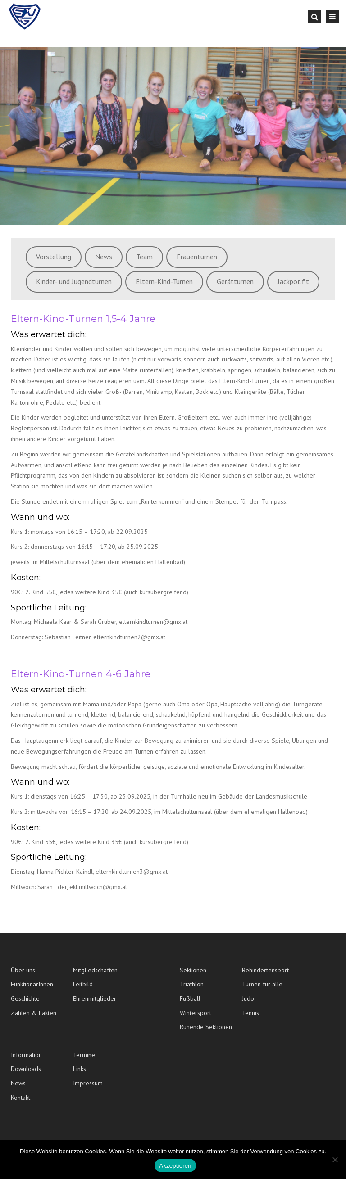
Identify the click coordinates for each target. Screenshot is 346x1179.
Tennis (250, 1013)
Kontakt (20, 1097)
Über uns (23, 970)
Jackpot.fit (293, 281)
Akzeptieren (175, 1165)
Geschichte (25, 998)
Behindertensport (265, 970)
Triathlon (192, 984)
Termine (84, 1055)
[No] (334, 1159)
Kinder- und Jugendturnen (74, 281)
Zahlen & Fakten (33, 1013)
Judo (248, 998)
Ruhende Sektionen (206, 1027)
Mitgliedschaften (95, 970)
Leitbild (83, 984)
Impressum (88, 1083)
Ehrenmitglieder (94, 998)
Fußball (190, 998)
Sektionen (193, 970)
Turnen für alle (262, 984)
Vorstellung (53, 256)
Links (79, 1069)
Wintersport (195, 1013)
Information (26, 1055)
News (103, 256)
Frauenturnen (197, 256)
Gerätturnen (235, 281)
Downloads (26, 1069)
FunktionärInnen (32, 984)
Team (144, 256)
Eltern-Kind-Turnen (164, 281)
